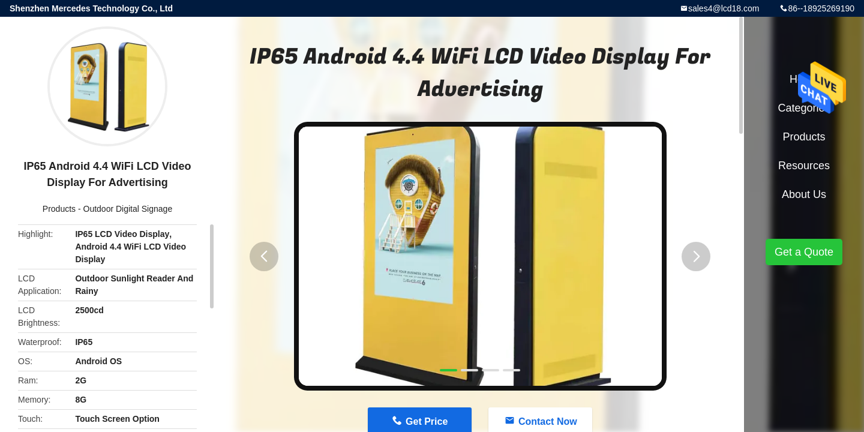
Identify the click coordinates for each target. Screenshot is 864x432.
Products (59, 209)
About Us (804, 194)
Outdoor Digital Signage (128, 209)
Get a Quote (804, 252)
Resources (804, 166)
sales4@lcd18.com (724, 8)
